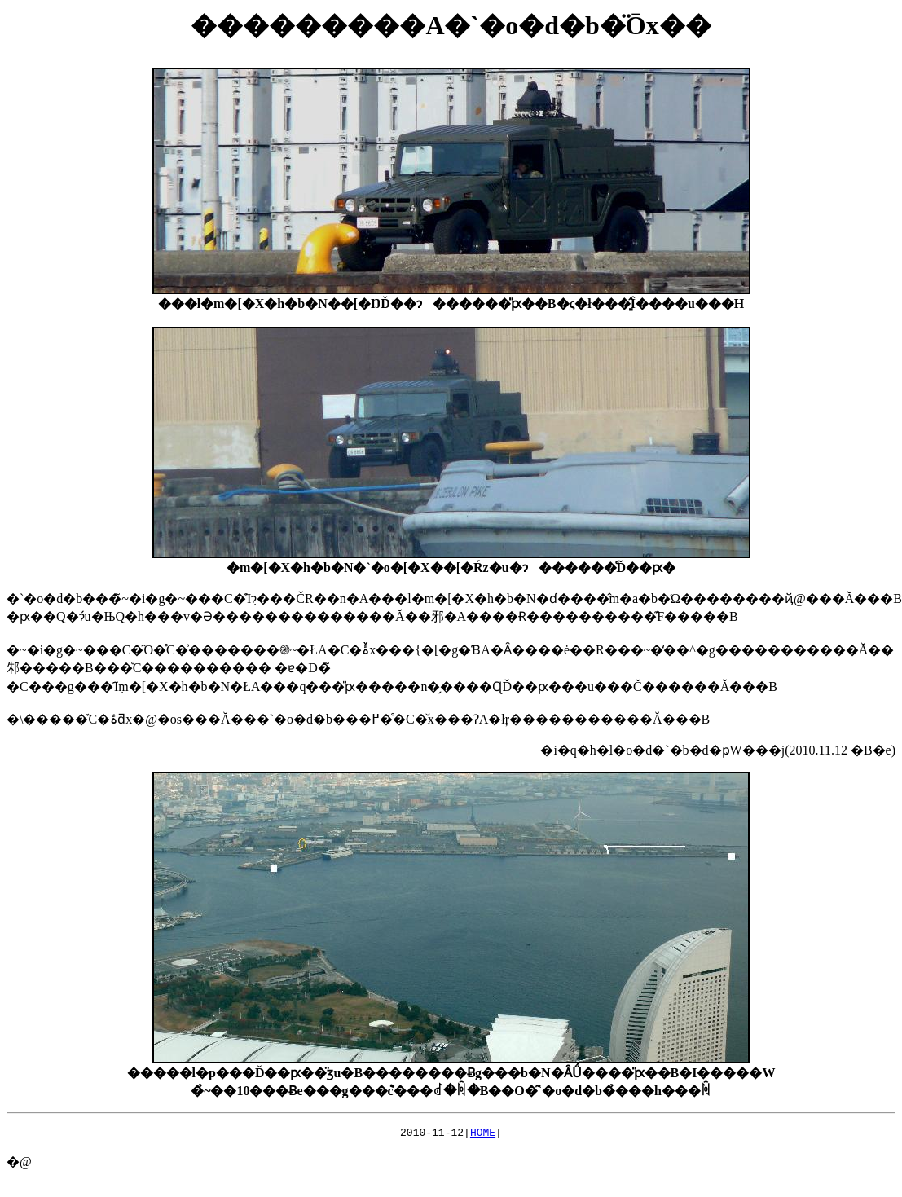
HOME (482, 1134)
